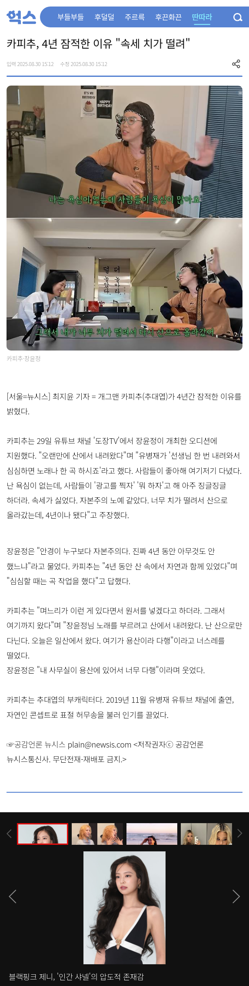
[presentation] (9, 833)
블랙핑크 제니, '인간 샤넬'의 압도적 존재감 (76, 976)
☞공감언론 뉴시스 (36, 744)
